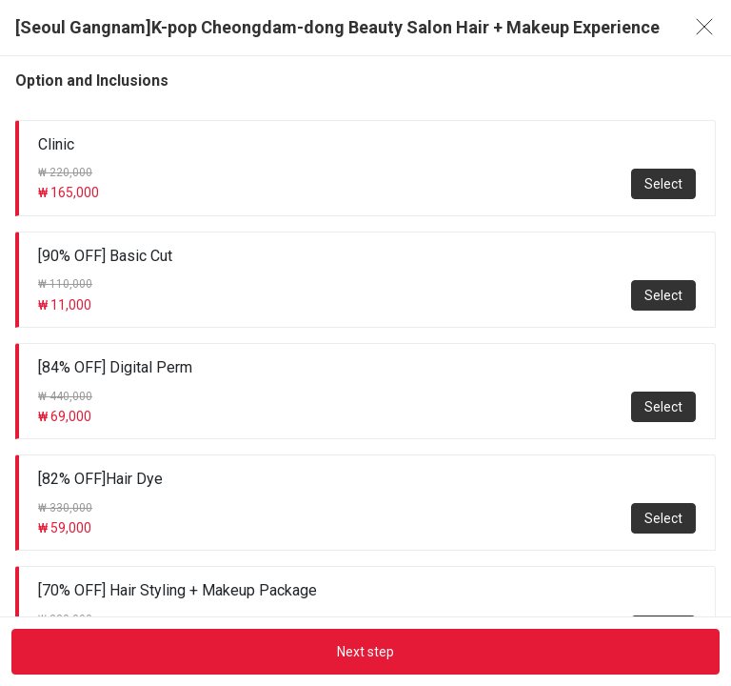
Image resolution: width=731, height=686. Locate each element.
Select (663, 184)
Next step (365, 651)
